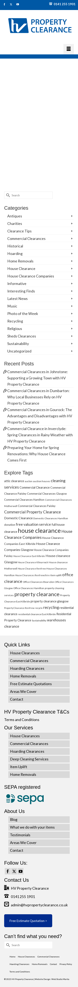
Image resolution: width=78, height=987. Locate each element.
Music (12, 306)
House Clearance (21, 268)
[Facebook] (8, 871)
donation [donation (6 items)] (9, 524)
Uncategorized (19, 351)
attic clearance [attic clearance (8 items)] (14, 481)
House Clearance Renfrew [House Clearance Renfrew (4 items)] (32, 568)
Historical (15, 246)
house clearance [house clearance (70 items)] (39, 530)
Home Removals (20, 261)
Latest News (17, 298)
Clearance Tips (19, 231)
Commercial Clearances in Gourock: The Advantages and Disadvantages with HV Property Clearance (39, 416)
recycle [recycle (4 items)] (39, 608)
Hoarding (15, 253)
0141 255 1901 (62, 4)
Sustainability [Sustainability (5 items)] (39, 620)
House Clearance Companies (30, 276)
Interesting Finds (21, 291)
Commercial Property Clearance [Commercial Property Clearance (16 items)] (32, 511)
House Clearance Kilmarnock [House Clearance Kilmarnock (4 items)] (33, 562)
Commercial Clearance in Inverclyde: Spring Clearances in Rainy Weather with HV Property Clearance (40, 434)
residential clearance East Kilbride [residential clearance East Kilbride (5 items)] (37, 614)
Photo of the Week (22, 313)
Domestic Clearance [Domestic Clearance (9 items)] (18, 518)
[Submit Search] (7, 195)
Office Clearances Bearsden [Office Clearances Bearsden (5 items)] (38, 581)
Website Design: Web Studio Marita (52, 979)
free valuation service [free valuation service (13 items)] (33, 524)
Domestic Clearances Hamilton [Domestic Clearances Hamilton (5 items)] (50, 518)
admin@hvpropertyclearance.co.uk (36, 905)
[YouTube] (21, 871)
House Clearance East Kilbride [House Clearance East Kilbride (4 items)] (29, 556)
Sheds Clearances (21, 336)
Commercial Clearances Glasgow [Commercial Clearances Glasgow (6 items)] (47, 493)
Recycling (15, 321)
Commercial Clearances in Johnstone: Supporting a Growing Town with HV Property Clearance (37, 378)
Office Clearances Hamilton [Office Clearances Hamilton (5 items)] (28, 588)
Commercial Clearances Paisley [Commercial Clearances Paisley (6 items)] (37, 506)
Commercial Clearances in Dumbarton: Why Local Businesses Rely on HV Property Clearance (38, 397)
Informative (16, 283)
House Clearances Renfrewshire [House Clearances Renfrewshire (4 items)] (32, 575)
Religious (14, 328)
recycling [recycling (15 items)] (51, 607)
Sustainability (18, 343)
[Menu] (68, 49)
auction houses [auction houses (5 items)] (41, 481)
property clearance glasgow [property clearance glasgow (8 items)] (49, 601)
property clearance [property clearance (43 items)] (36, 594)
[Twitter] (14, 871)
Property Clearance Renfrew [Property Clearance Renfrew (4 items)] (19, 608)
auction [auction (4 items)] (28, 481)
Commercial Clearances (26, 238)
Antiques (14, 216)
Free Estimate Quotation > (28, 921)
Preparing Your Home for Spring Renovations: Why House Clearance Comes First (36, 453)
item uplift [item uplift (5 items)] (56, 575)
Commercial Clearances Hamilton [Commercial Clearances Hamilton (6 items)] (24, 499)
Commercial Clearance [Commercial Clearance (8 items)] (35, 487)
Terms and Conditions (21, 719)
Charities (14, 223)
